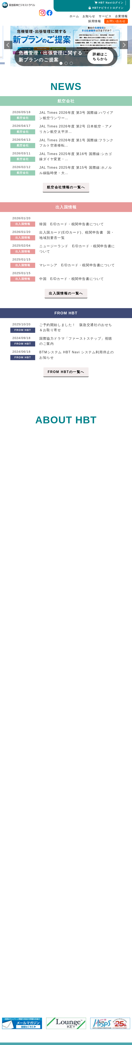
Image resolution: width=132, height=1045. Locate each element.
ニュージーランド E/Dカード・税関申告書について (77, 248)
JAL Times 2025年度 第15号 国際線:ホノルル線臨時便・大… (75, 170)
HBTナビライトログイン (108, 7)
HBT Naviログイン (111, 2)
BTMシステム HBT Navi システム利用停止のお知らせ (76, 354)
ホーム (74, 16)
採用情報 (94, 21)
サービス (105, 16)
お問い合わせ (116, 21)
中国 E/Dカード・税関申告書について (71, 279)
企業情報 (121, 16)
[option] (66, 42)
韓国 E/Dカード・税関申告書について (71, 224)
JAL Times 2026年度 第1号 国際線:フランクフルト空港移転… (76, 142)
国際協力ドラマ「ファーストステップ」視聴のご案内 (75, 341)
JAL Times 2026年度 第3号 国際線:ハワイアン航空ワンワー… (76, 115)
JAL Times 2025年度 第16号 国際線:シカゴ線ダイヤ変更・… (75, 156)
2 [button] (66, 63)
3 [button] (71, 63)
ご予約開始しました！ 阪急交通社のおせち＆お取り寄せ (75, 327)
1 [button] (60, 63)
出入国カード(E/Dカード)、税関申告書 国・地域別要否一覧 (76, 235)
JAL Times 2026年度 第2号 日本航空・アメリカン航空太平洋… (75, 129)
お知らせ (89, 16)
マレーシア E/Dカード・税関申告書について (77, 265)
